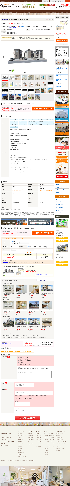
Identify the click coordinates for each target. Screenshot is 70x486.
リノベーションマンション (49, 444)
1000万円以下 (39, 438)
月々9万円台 (46, 455)
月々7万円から (59, 207)
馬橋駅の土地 (35, 335)
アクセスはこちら (62, 240)
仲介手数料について (60, 449)
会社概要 (48, 12)
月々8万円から (59, 210)
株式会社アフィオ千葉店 (7, 343)
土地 (29, 12)
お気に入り (53, 1)
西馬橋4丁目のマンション (31, 337)
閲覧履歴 (60, 1)
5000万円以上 (39, 448)
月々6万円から (59, 204)
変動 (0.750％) (15, 241)
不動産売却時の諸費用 (60, 444)
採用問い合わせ (21, 455)
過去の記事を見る (62, 91)
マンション (23, 12)
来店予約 (67, 12)
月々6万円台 (46, 449)
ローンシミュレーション (63, 50)
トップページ (20, 434)
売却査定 (58, 436)
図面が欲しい (19, 362)
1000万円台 (38, 440)
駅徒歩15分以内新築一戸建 (49, 436)
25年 (39, 246)
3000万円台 (38, 444)
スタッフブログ (21, 438)
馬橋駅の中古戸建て (16, 335)
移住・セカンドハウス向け (49, 448)
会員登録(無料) (5, 262)
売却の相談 (20, 444)
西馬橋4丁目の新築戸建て (7, 337)
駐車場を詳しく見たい (18, 190)
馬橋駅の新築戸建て (6, 335)
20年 (44, 246)
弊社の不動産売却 (59, 434)
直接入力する (15, 243)
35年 (29, 246)
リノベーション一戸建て (48, 442)
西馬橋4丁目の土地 (42, 337)
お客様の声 (42, 12)
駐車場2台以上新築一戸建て (49, 440)
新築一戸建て (31, 436)
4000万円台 (38, 446)
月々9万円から (59, 213)
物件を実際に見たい (21, 357)
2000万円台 (38, 442)
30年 (34, 246)
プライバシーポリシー (22, 457)
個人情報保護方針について (49, 415)
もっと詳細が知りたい (21, 359)
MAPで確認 (21, 26)
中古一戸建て (31, 438)
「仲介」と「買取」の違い (61, 442)
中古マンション (31, 440)
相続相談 (58, 451)
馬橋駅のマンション (26, 335)
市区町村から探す (60, 189)
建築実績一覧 (20, 448)
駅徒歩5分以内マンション (49, 438)
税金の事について (21, 446)
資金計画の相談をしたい (22, 364)
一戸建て (17, 12)
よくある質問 (58, 448)
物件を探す (4, 12)
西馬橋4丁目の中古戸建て (19, 337)
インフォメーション (22, 436)
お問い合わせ (60, 12)
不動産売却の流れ (59, 440)
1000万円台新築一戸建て (49, 434)
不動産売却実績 (59, 438)
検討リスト (30, 446)
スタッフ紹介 (35, 12)
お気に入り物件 (42, 280)
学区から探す (59, 187)
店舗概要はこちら (62, 237)
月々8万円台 (46, 453)
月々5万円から (59, 201)
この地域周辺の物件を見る (12, 27)
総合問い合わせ (21, 453)
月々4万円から (59, 199)
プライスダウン (39, 436)
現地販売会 (59, 192)
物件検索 (58, 184)
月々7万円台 (46, 451)
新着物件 (38, 434)
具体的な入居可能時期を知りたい (46, 190)
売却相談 (54, 12)
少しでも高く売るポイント (61, 446)
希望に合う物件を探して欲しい (23, 360)
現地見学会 (11, 12)
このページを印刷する (63, 48)
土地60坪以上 (46, 446)
